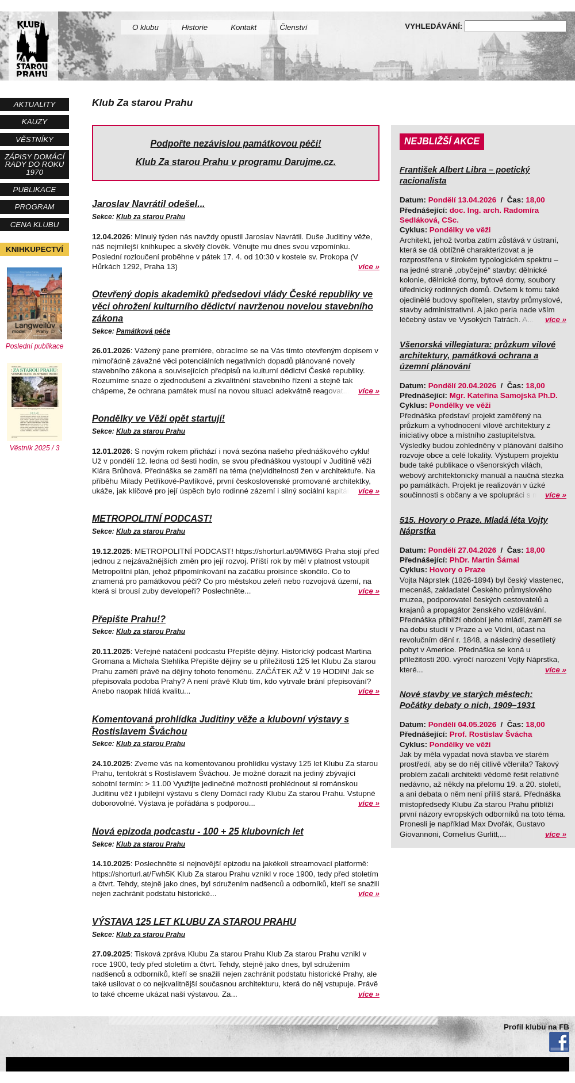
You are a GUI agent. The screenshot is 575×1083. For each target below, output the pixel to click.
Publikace (34, 189)
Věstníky (34, 139)
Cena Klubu (34, 224)
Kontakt (243, 27)
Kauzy (34, 121)
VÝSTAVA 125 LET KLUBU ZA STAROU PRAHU (194, 922)
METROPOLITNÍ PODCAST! (152, 518)
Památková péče (143, 331)
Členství (293, 27)
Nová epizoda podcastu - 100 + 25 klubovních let (198, 831)
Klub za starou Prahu (150, 217)
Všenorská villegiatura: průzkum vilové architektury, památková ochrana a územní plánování (477, 355)
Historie (195, 27)
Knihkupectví (34, 249)
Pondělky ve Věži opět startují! (158, 418)
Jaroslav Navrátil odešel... (148, 204)
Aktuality (35, 104)
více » (368, 266)
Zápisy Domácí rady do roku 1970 (34, 164)
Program (35, 206)
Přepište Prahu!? (129, 619)
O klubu (145, 27)
